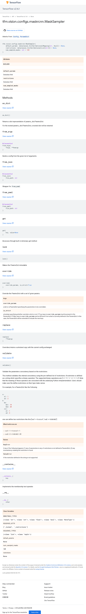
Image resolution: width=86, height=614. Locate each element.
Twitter (4, 594)
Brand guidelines (49, 597)
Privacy (11, 608)
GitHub (4, 590)
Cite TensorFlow (49, 600)
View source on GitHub (13, 30)
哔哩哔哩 (5, 597)
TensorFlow (5, 16)
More (32, 16)
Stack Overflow (49, 594)
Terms (4, 608)
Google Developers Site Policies (49, 567)
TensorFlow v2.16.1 (11, 9)
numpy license (39, 569)
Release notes (48, 590)
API (13, 16)
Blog (3, 587)
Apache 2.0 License (21, 567)
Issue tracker (48, 587)
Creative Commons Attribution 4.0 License (58, 565)
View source (6, 108)
